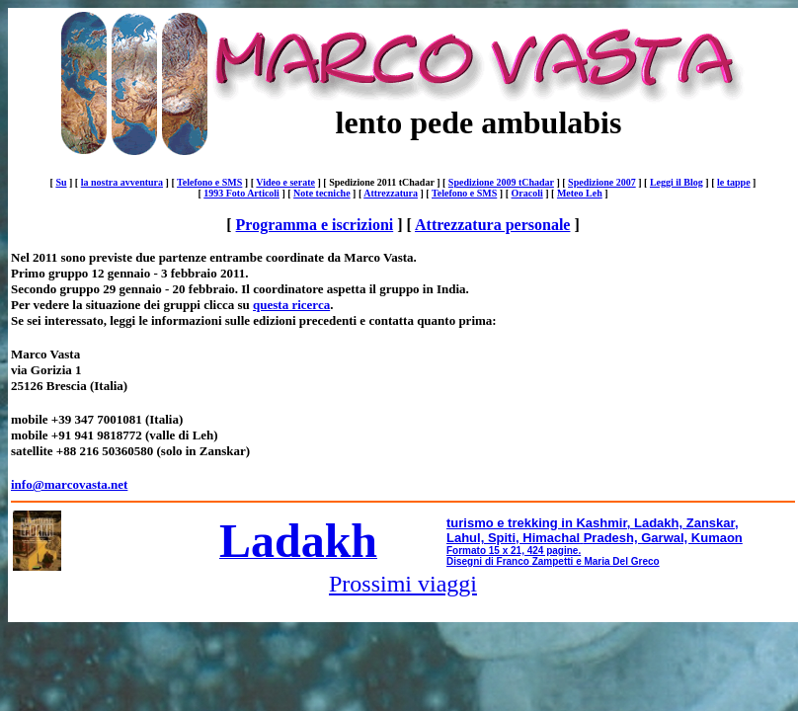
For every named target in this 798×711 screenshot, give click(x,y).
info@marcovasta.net (69, 484)
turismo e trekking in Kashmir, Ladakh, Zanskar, (592, 522)
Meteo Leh (579, 193)
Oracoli (527, 193)
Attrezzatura (390, 193)
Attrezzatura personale (492, 224)
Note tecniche (321, 193)
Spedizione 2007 (602, 182)
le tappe (734, 182)
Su (60, 182)
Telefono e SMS (209, 182)
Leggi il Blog (676, 182)
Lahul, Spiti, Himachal (513, 537)
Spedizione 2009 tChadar (501, 182)
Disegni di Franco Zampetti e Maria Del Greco (553, 561)
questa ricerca (291, 304)
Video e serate (285, 182)
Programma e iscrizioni (315, 224)
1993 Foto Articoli (241, 193)
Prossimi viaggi (403, 583)
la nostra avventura (122, 182)
